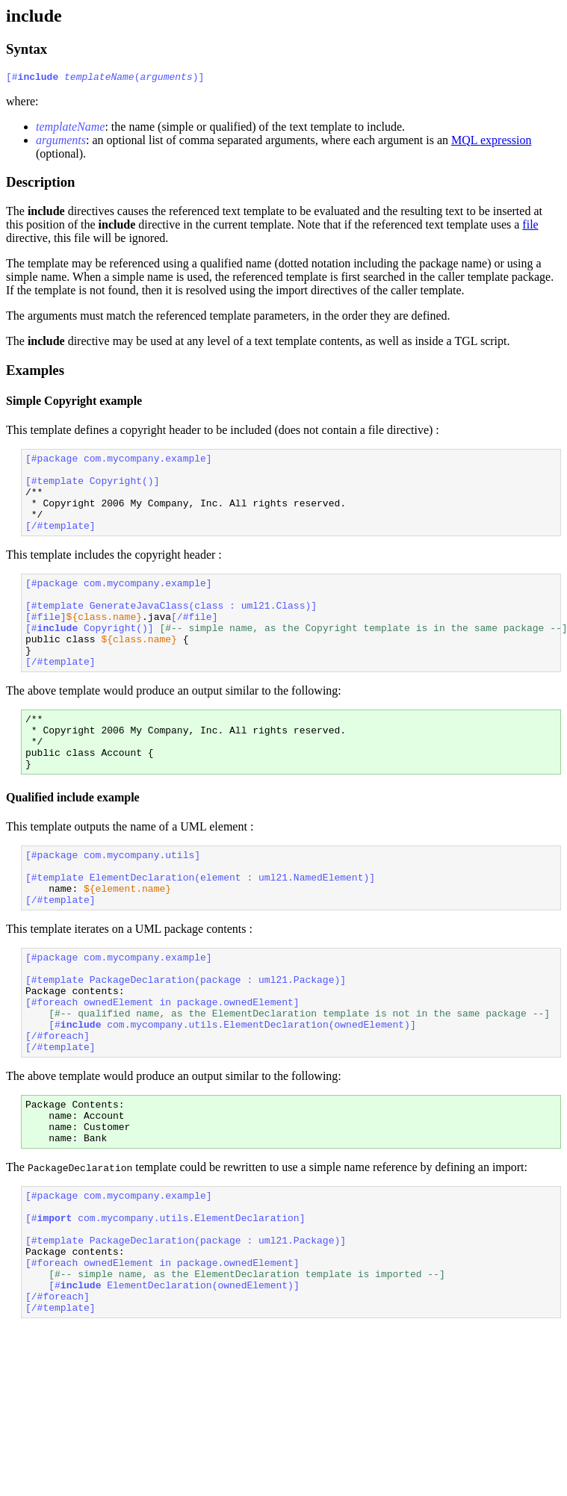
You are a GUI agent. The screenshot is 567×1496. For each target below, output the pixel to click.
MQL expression (491, 142)
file (530, 226)
